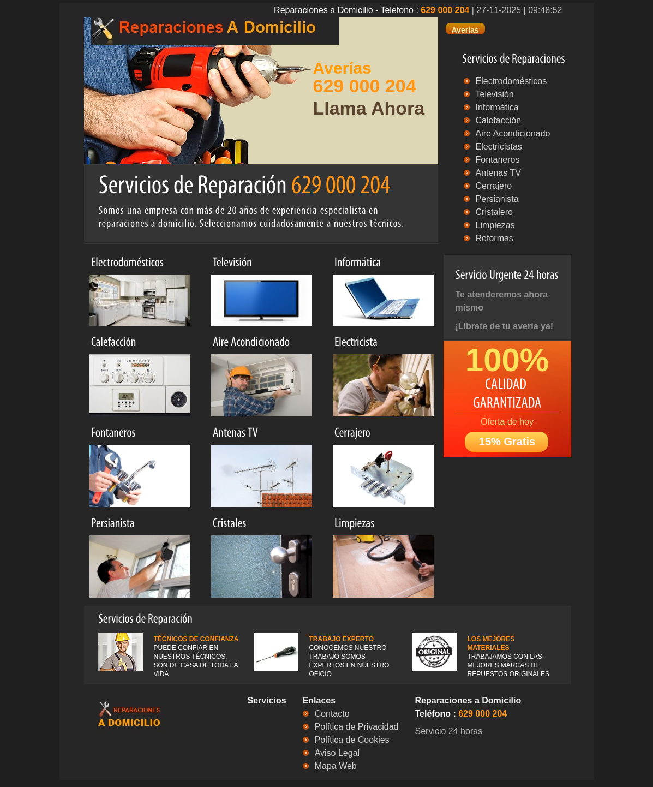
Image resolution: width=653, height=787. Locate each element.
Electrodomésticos (511, 81)
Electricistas (499, 146)
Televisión (495, 94)
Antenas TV (498, 172)
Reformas (494, 238)
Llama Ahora (369, 108)
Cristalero (494, 212)
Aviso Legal (337, 753)
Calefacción (499, 120)
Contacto (332, 713)
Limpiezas (495, 225)
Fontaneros (498, 159)
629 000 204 (445, 10)
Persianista (497, 199)
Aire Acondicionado (513, 133)
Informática (497, 107)
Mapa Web (336, 766)
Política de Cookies (352, 739)
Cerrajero (494, 185)
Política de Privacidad (357, 726)
